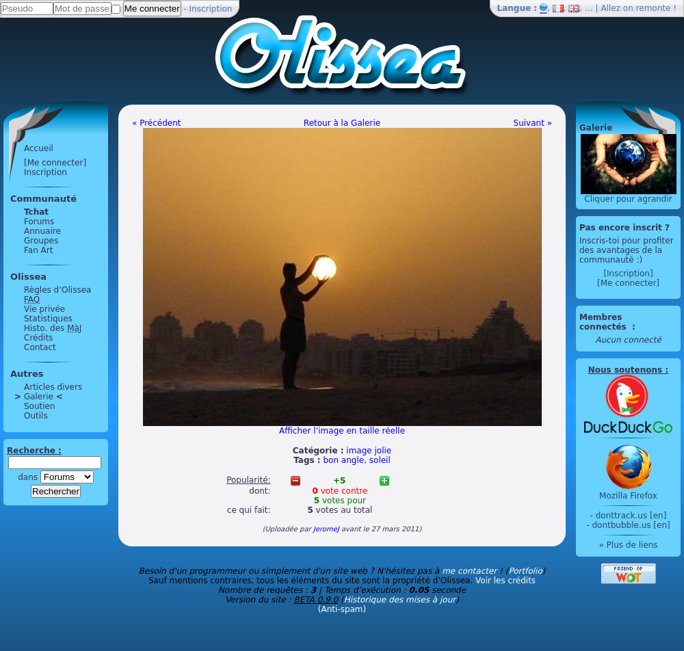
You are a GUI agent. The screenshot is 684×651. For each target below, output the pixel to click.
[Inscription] (628, 273)
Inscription (211, 9)
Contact (40, 347)
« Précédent (156, 123)
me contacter (469, 571)
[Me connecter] (55, 163)
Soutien (39, 406)
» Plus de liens (627, 545)
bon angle (343, 460)
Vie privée (44, 309)
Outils (36, 416)
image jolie (368, 450)
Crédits (38, 338)
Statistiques (48, 318)
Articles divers (53, 387)
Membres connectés (604, 322)
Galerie (38, 396)
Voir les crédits (505, 580)
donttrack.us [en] (631, 515)
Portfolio (525, 571)
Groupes (41, 240)
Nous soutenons (625, 370)
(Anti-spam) (342, 609)
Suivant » (533, 123)
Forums (39, 221)
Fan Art (38, 250)
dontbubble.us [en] (631, 525)
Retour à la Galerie (342, 123)
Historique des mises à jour (400, 599)
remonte (653, 8)
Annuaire (42, 231)
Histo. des (52, 328)
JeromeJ (326, 529)
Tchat (36, 212)
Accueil (38, 148)
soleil (380, 460)
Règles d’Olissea (57, 290)
